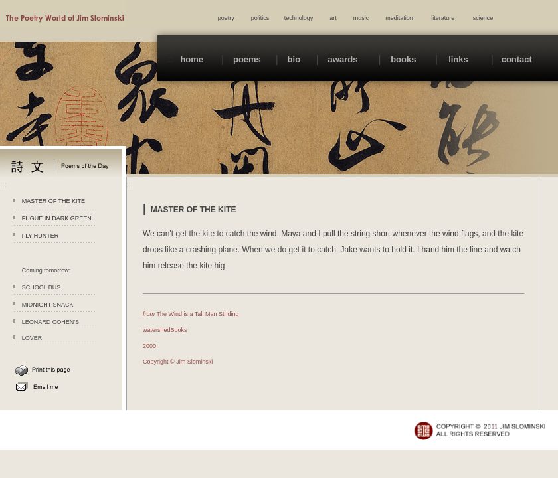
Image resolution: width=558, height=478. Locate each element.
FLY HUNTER (40, 235)
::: (170, 59)
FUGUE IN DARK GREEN (57, 218)
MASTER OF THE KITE (53, 201)
